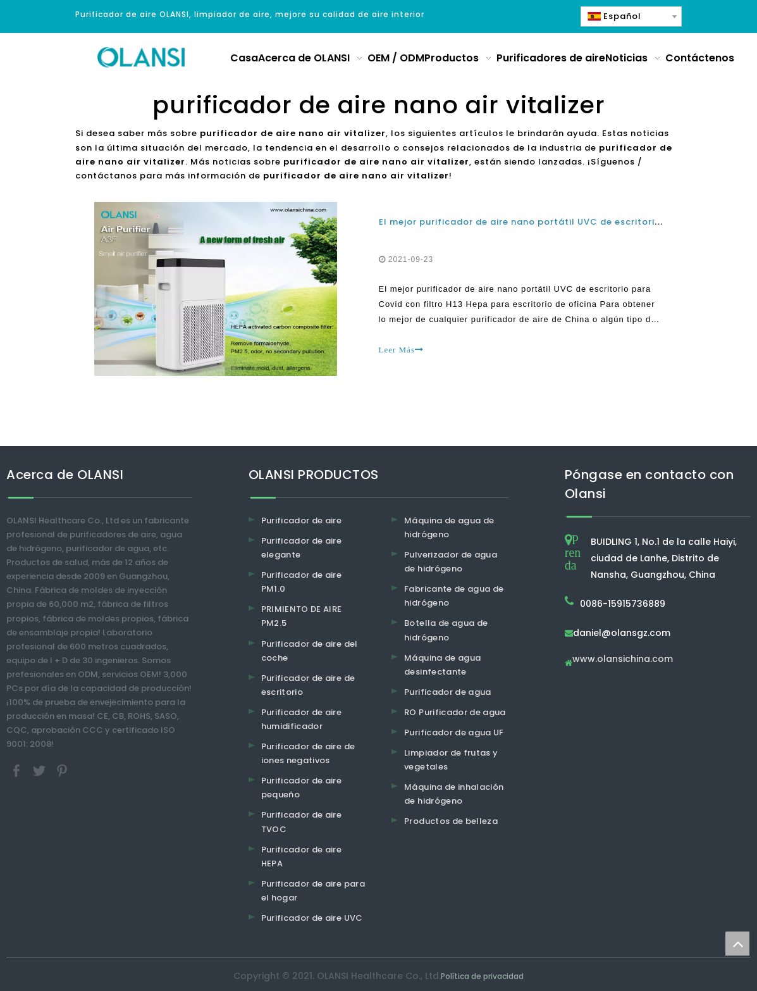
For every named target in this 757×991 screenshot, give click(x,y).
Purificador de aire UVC (312, 918)
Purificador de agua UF (454, 732)
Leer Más (401, 349)
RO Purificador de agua (455, 712)
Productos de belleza (451, 821)
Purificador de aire (301, 520)
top (737, 944)
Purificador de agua (447, 692)
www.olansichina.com (622, 659)
